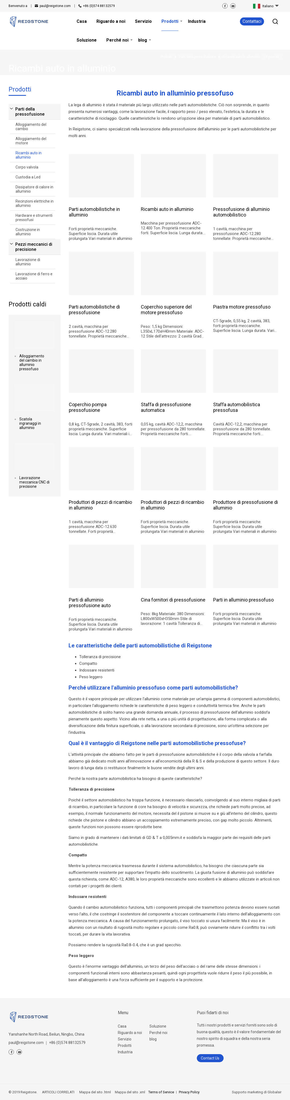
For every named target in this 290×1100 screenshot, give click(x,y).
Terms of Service (161, 1092)
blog (153, 1039)
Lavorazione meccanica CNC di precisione (34, 482)
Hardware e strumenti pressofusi (34, 217)
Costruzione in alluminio (28, 232)
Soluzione (157, 1026)
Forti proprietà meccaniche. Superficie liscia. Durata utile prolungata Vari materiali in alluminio (100, 233)
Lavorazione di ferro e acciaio (34, 276)
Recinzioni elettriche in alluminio (35, 203)
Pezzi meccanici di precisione (33, 247)
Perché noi (158, 1033)
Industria (125, 1052)
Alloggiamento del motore (31, 141)
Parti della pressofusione (29, 112)
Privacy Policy (189, 1092)
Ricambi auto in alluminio (29, 155)
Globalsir (274, 1092)
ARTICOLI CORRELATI (58, 1092)
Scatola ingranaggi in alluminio (30, 423)
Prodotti (124, 1045)
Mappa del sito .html (94, 1092)
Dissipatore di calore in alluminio (34, 189)
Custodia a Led (28, 177)
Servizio (124, 1039)
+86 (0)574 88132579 (99, 6)
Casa (122, 1026)
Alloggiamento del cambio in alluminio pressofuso (31, 362)
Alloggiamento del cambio (31, 126)
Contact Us (210, 1058)
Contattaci (252, 21)
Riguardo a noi (130, 1033)
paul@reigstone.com (55, 6)
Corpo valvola (27, 167)
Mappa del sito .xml (129, 1092)
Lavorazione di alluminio (28, 262)
